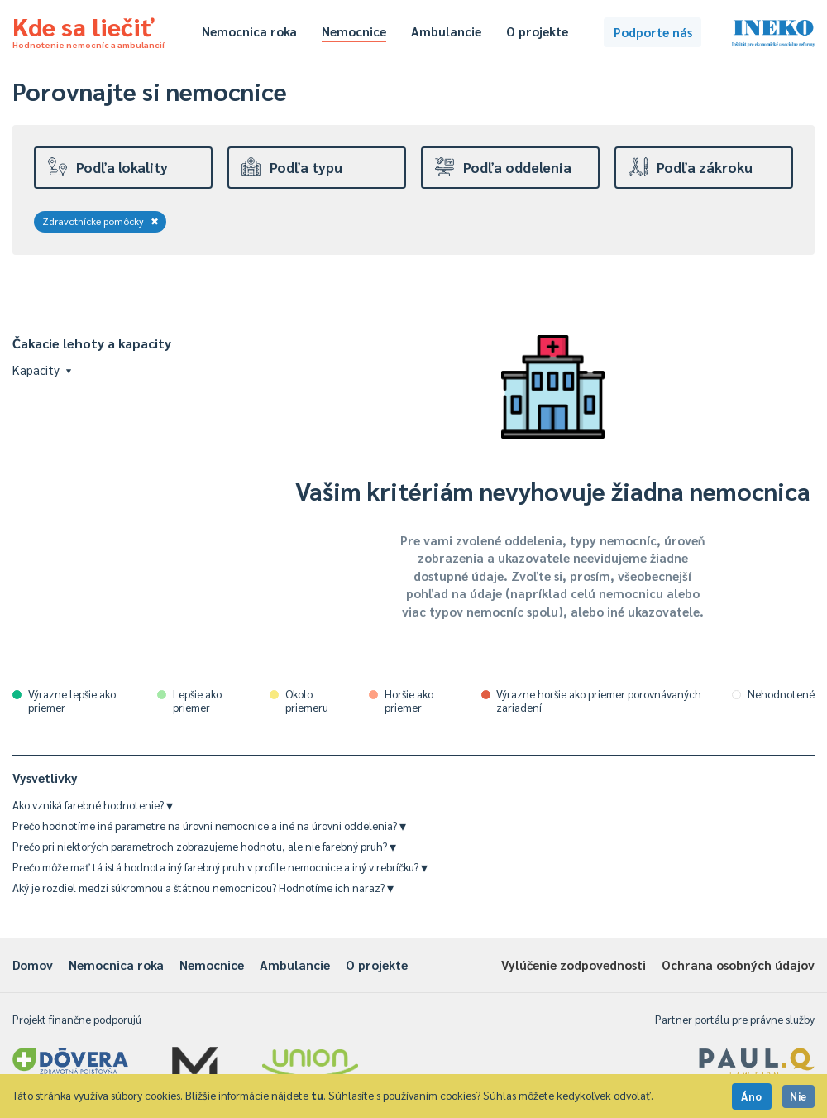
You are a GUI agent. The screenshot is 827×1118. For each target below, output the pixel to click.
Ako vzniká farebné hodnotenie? (92, 805)
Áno (751, 1096)
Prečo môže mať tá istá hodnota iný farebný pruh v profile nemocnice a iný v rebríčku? (220, 867)
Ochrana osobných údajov (738, 964)
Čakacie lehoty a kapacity (91, 343)
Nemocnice (354, 31)
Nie (798, 1096)
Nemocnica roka (249, 31)
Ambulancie (446, 31)
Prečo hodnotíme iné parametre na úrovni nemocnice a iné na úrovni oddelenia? (209, 825)
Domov (32, 964)
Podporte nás (653, 32)
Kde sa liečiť (88, 30)
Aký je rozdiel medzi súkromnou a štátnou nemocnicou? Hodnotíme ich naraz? (203, 887)
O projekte (537, 31)
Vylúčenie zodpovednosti (573, 964)
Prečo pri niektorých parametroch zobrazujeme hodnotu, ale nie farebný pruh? (204, 846)
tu (317, 1095)
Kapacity (41, 369)
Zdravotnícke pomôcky (100, 221)
